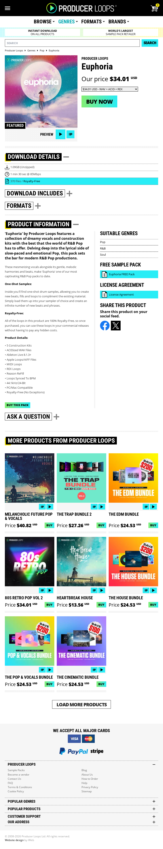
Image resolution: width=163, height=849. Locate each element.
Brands (117, 22)
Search (150, 42)
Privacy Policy (90, 787)
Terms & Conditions (20, 787)
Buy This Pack (17, 405)
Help (84, 783)
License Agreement (121, 294)
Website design (14, 840)
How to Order (90, 779)
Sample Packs (16, 770)
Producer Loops (95, 58)
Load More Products (82, 704)
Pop (102, 242)
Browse (42, 22)
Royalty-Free (31, 181)
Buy (49, 525)
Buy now (99, 101)
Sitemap (87, 791)
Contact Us (14, 779)
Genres (66, 22)
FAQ (10, 783)
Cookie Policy (16, 791)
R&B (103, 248)
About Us (87, 774)
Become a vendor (18, 774)
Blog (84, 770)
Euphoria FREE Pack (122, 274)
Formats (91, 22)
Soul (103, 255)
